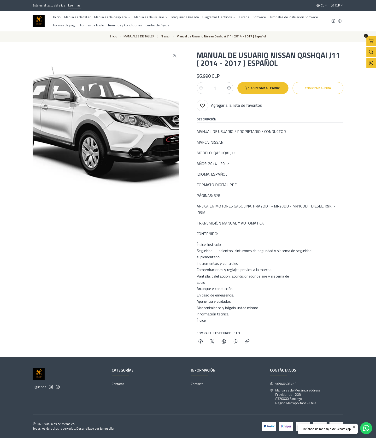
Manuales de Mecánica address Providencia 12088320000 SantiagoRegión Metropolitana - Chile (295, 396)
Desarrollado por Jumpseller (95, 428)
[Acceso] (371, 63)
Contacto (118, 383)
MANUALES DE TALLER (138, 36)
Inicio (113, 36)
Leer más (74, 5)
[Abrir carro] (371, 41)
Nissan (165, 36)
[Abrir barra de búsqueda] (371, 52)
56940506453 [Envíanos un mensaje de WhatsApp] (283, 383)
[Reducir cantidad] (201, 88)
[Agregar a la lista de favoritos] (229, 105)
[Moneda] (336, 5)
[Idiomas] (322, 5)
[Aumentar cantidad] (229, 88)
